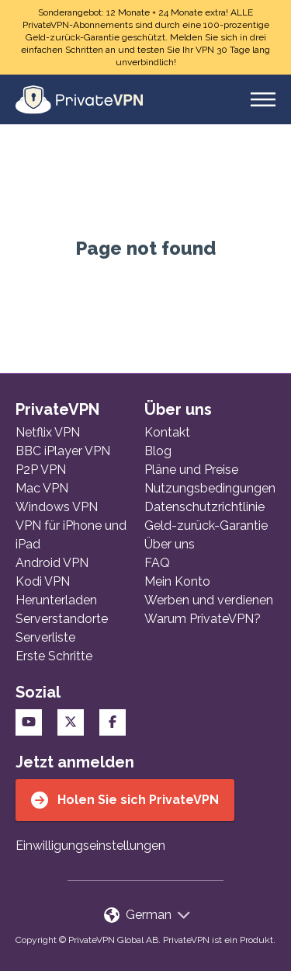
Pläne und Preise (191, 469)
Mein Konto (177, 581)
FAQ (157, 562)
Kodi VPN (43, 581)
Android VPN (52, 562)
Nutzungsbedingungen (209, 488)
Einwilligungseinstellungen (90, 845)
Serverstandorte (62, 618)
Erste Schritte (54, 656)
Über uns (169, 544)
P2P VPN (41, 469)
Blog (157, 451)
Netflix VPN (48, 432)
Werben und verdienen (208, 600)
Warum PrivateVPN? (202, 618)
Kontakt (167, 432)
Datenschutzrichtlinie (204, 506)
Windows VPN (57, 506)
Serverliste (45, 637)
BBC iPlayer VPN (63, 451)
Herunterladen (56, 600)
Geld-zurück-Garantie (206, 525)
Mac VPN (42, 488)
